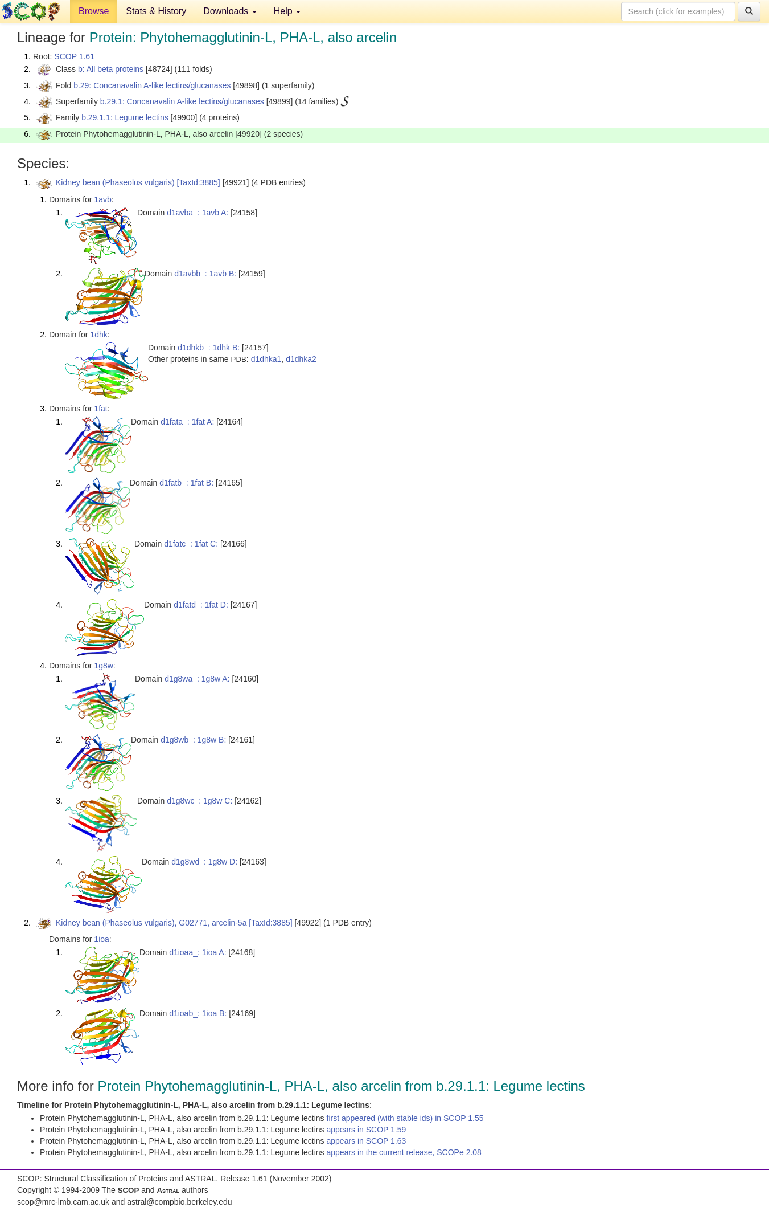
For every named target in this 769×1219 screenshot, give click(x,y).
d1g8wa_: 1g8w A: (197, 678)
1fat (100, 408)
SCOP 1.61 (74, 56)
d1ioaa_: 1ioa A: (197, 952)
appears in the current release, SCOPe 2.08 (404, 1152)
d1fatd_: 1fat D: (201, 604)
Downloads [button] (230, 11)
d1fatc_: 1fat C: (191, 543)
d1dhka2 (301, 359)
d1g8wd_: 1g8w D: (204, 861)
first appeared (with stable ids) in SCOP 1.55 (405, 1118)
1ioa (101, 939)
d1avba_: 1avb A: (197, 212)
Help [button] (287, 11)
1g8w (103, 665)
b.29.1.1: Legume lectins (124, 117)
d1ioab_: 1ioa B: (198, 1013)
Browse (94, 11)
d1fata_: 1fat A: (187, 421)
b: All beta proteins (110, 69)
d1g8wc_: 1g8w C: (199, 800)
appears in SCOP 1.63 (366, 1140)
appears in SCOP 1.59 (366, 1129)
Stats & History (156, 11)
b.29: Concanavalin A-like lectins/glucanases (152, 85)
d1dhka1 (266, 359)
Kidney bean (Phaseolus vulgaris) (115, 182)
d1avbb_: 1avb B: (205, 273)
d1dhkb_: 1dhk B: (209, 347)
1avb (102, 199)
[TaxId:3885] (198, 182)
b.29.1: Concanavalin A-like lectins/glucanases (182, 101)
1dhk (98, 334)
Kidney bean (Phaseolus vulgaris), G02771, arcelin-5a (151, 922)
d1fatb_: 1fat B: (186, 482)
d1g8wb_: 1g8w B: (193, 739)
